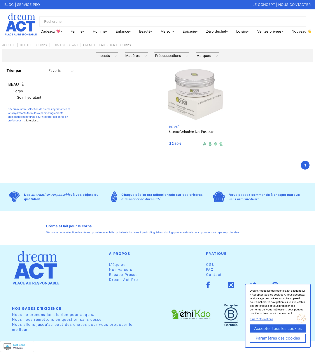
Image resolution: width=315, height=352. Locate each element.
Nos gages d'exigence (36, 308)
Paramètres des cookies (278, 338)
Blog (9, 4)
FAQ (210, 269)
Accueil (8, 45)
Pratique (216, 253)
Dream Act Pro (123, 279)
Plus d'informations (261, 319)
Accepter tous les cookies (278, 328)
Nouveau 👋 (302, 31)
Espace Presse (123, 274)
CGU (210, 264)
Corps (41, 45)
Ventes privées (269, 31)
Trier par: (15, 70)
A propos (119, 253)
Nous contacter (294, 4)
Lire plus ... (32, 120)
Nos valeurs (120, 269)
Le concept (264, 4)
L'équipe (117, 264)
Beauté (26, 45)
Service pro (28, 4)
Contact (214, 274)
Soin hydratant (65, 45)
